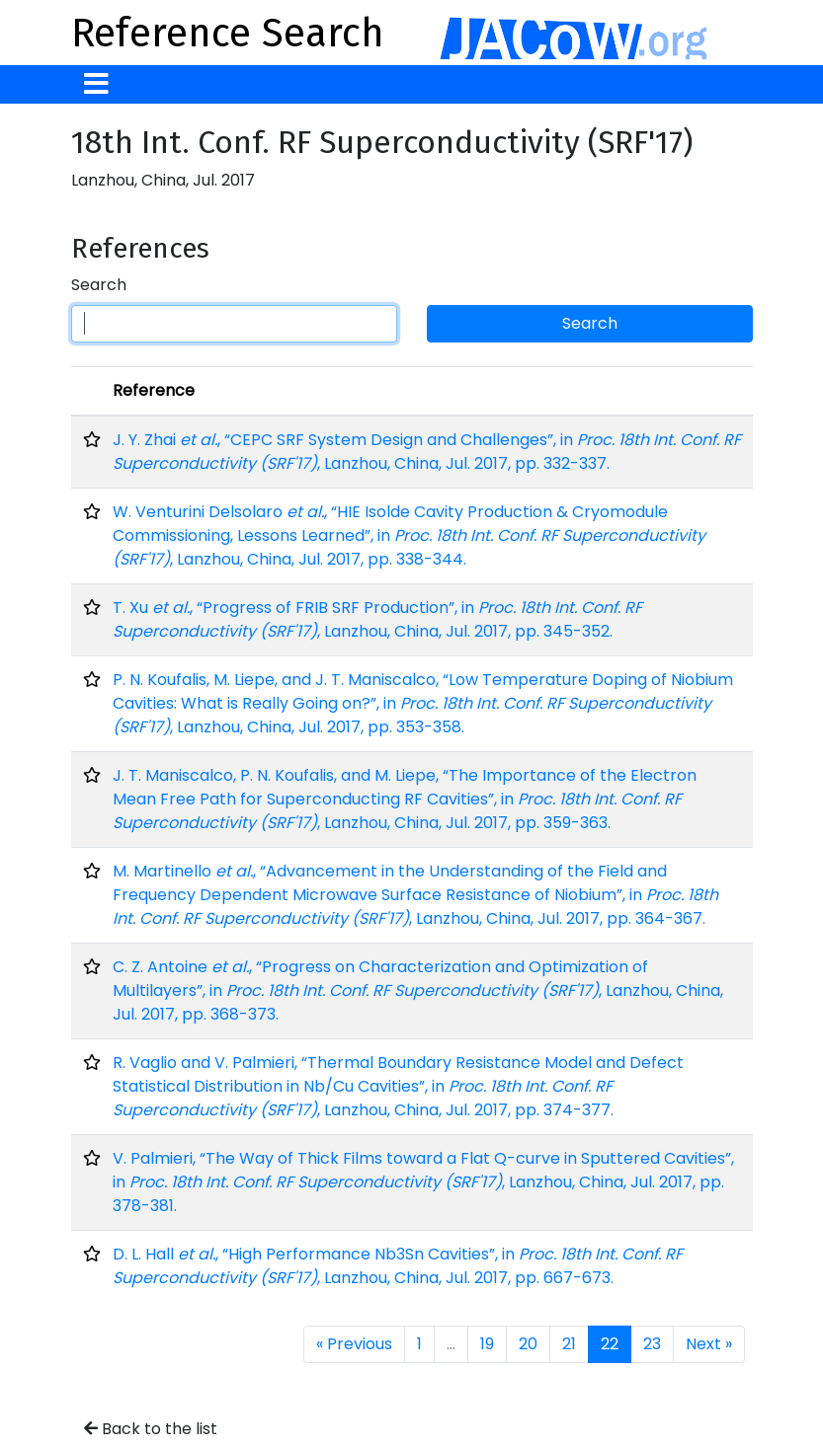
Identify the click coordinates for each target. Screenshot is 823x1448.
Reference (154, 390)
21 (569, 1344)
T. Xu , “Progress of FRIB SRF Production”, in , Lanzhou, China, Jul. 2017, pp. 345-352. (377, 619)
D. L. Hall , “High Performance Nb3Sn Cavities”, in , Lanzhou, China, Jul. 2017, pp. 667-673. (398, 1266)
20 (528, 1344)
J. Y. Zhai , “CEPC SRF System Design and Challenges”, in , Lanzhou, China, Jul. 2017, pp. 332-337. (427, 451)
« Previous (354, 1344)
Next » (709, 1344)
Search (98, 284)
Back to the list (150, 1428)
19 (487, 1344)
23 (652, 1344)
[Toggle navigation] (96, 84)
